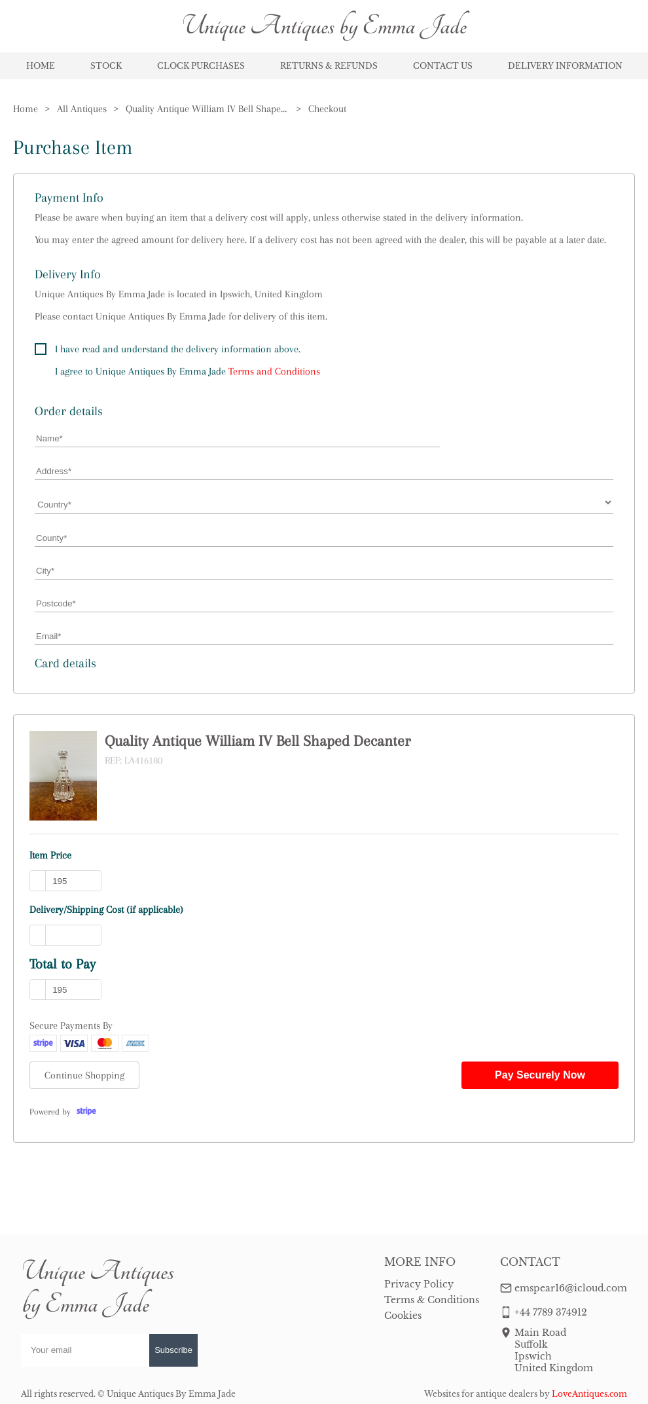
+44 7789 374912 (550, 1312)
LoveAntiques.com (589, 1394)
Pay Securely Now (540, 1075)
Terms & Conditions (431, 1300)
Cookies (403, 1315)
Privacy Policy (419, 1284)
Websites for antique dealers (480, 1394)
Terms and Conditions (274, 371)
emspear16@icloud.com (570, 1288)
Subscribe (173, 1350)
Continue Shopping (84, 1075)
